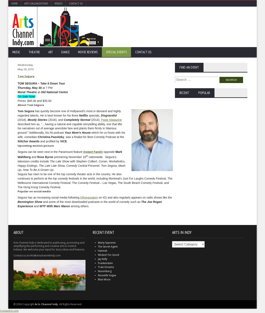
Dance (65, 52)
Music (16, 52)
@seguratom (89, 197)
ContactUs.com (9, 311)
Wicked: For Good (108, 255)
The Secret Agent (108, 246)
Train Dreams (106, 267)
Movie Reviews (88, 52)
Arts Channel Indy (57, 27)
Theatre (34, 52)
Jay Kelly (102, 259)
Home (14, 3)
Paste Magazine (111, 119)
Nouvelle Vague (107, 275)
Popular (204, 92)
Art (50, 52)
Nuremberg (105, 271)
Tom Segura (26, 76)
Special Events (116, 52)
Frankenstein (105, 263)
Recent (184, 92)
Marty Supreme (107, 242)
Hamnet (102, 250)
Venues (58, 3)
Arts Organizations (36, 3)
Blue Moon (104, 279)
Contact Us (76, 3)
